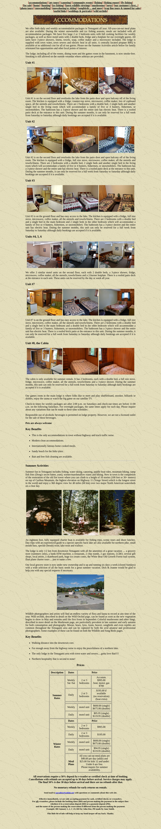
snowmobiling (42, 8)
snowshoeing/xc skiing (64, 8)
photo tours (27, 8)
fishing (98, 2)
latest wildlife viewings (78, 5)
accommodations (38, 2)
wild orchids (100, 11)
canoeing (66, 2)
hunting (46, 5)
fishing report (111, 2)
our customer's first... (126, 5)
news (109, 5)
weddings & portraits (80, 11)
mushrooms (98, 5)
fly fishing (126, 2)
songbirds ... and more (90, 8)
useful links (60, 11)
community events (82, 2)
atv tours (54, 2)
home (36, 5)
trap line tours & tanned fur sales (122, 8)
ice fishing (58, 5)
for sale (27, 5)
